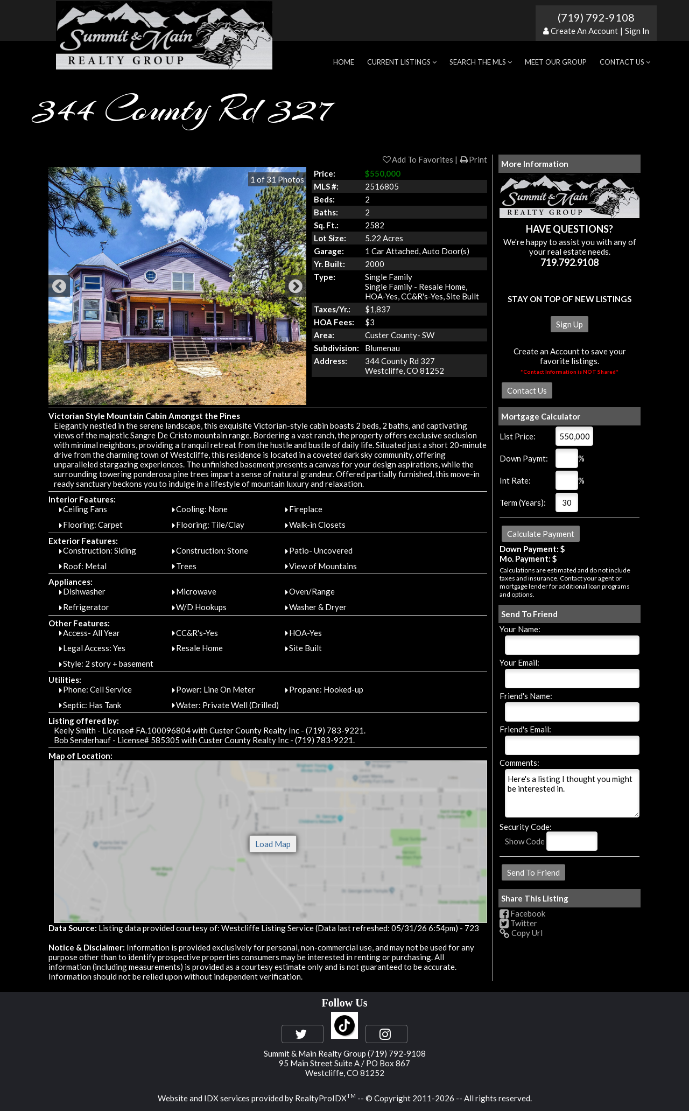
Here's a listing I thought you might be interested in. (572, 793)
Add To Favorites (417, 159)
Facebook (522, 913)
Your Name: (520, 629)
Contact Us (625, 62)
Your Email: (519, 662)
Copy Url (521, 933)
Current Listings (402, 62)
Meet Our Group (556, 62)
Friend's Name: (526, 696)
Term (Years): (523, 502)
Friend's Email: (525, 729)
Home (343, 62)
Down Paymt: (524, 458)
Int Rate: (515, 480)
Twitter (518, 923)
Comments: (519, 762)
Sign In (637, 31)
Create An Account (584, 31)
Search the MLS (480, 62)
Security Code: (526, 826)
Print (473, 159)
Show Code (525, 841)
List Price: (518, 436)
